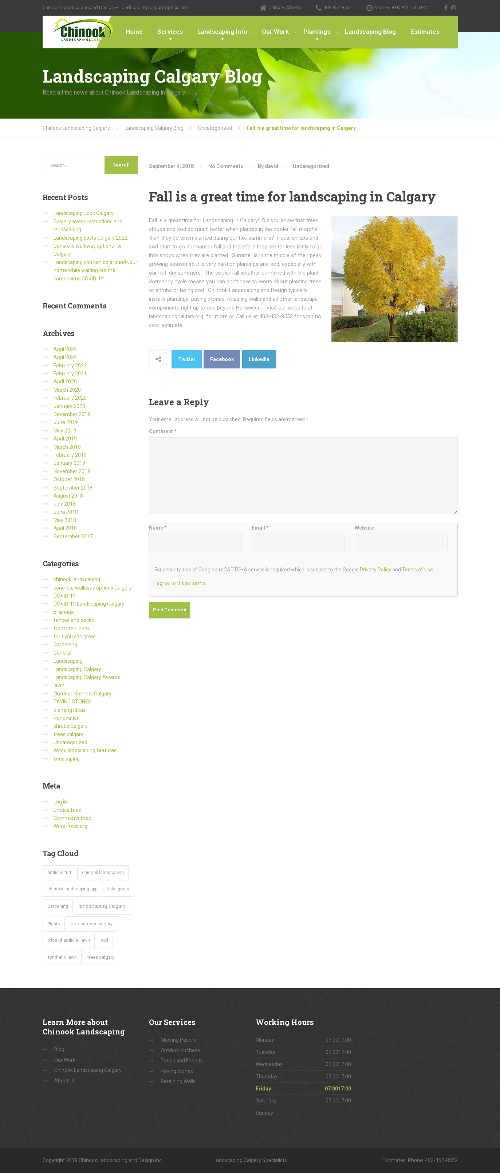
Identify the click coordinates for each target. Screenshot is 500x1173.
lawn (59, 685)
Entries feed (68, 810)
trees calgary (68, 734)
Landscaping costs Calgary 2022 (90, 238)
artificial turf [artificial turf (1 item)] (59, 872)
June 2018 (66, 512)
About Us (64, 1081)
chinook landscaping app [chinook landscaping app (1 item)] (72, 888)
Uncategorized (311, 166)
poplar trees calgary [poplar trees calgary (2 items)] (92, 923)
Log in (60, 802)
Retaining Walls (178, 1081)
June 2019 (66, 422)
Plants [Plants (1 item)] (53, 923)
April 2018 (65, 528)
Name (158, 528)
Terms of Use (417, 569)
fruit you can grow (74, 636)
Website (364, 528)
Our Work (275, 31)
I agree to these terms (179, 583)
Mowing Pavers (178, 1040)
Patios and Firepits (182, 1061)
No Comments (225, 166)
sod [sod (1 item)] (104, 940)
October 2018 (69, 479)
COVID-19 (65, 596)
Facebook (222, 359)
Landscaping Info (222, 31)
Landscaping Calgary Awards (87, 677)
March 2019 (67, 447)
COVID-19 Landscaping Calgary (89, 604)
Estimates (425, 31)
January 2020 (69, 406)
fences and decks (74, 620)
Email (260, 528)
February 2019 (70, 455)
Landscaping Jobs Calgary (84, 213)
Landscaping (68, 661)
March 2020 (67, 390)
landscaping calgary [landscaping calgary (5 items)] (102, 906)
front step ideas (72, 628)
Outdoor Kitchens (180, 1050)
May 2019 (65, 431)
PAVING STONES (72, 702)
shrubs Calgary (71, 726)
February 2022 (70, 365)
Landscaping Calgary (77, 669)
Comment (163, 431)
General (62, 653)
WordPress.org (70, 826)
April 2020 (65, 381)
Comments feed (72, 818)
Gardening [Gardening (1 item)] (57, 906)
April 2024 (65, 357)
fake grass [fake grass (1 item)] (118, 888)
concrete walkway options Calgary (93, 588)
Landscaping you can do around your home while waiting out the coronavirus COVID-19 (95, 270)
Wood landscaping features (85, 750)
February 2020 (70, 398)
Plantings (316, 31)
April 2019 (65, 439)
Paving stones (177, 1071)
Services (170, 31)
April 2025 (65, 349)
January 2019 (69, 463)
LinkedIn (259, 359)
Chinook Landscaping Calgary (88, 1070)
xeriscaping (67, 759)
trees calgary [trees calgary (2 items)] (100, 957)
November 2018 (72, 471)
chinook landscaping (77, 579)
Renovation (67, 718)
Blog (59, 1049)
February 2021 (70, 373)
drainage (64, 612)
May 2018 (65, 520)
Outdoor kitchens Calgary (82, 694)
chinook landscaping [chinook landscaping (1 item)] (103, 872)
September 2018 (73, 488)
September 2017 (73, 536)
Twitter (187, 359)
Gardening (65, 644)
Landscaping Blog (370, 31)
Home (134, 31)
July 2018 (65, 504)
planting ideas (70, 710)
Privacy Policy (375, 569)
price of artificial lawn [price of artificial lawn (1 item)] (68, 940)
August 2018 (68, 496)
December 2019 (72, 414)
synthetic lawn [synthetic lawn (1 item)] (62, 957)
